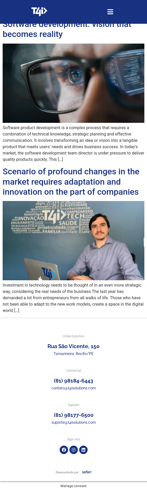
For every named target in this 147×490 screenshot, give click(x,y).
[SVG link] (87, 471)
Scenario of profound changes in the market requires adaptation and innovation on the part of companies (71, 181)
